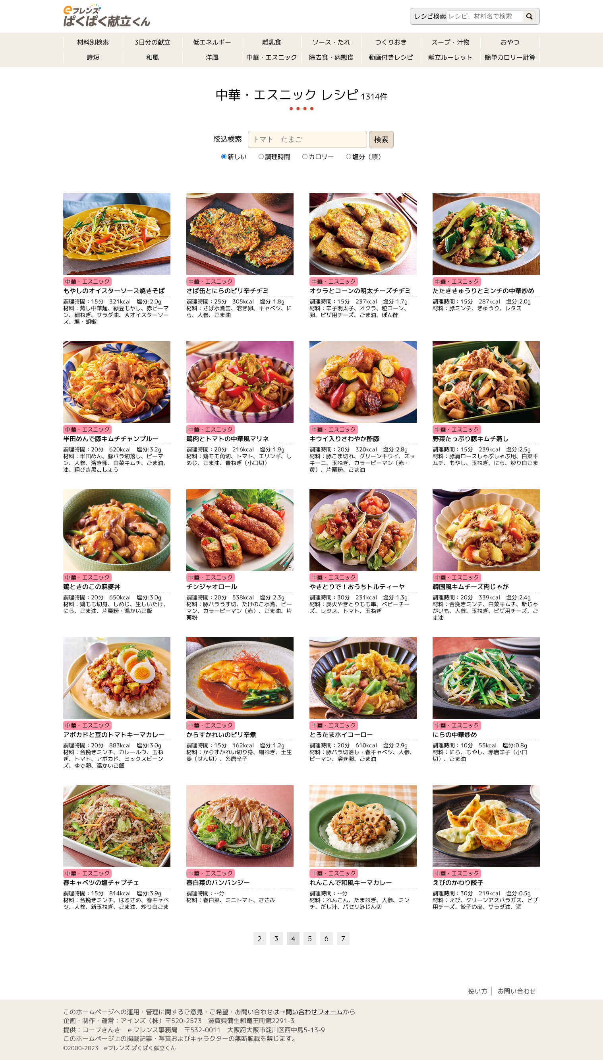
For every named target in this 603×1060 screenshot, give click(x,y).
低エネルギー (212, 42)
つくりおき (391, 42)
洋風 (212, 57)
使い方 (477, 991)
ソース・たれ (331, 42)
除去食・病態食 (331, 57)
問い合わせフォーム (314, 1011)
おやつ (510, 42)
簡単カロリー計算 (510, 57)
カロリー (318, 156)
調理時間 (274, 156)
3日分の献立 (152, 42)
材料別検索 (93, 42)
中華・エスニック (271, 57)
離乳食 (271, 42)
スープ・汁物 (450, 42)
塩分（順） (365, 156)
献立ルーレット (450, 57)
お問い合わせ (517, 991)
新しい (233, 156)
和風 (152, 57)
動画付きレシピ (391, 57)
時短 (93, 57)
